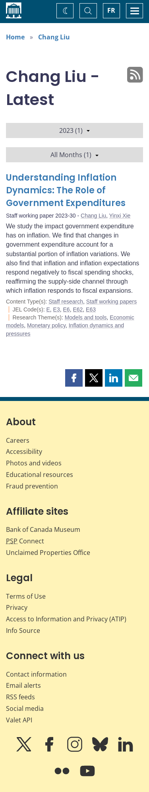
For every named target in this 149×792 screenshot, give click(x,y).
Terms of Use (26, 596)
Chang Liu (54, 37)
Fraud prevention (32, 486)
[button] (74, 378)
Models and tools (86, 317)
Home (15, 37)
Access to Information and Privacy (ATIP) (66, 619)
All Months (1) (74, 154)
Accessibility (24, 451)
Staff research (65, 301)
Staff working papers (111, 301)
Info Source (23, 630)
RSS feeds (20, 697)
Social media (25, 708)
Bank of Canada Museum (43, 529)
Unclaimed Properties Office (48, 552)
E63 (91, 309)
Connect (25, 541)
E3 (56, 309)
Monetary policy (46, 325)
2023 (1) (74, 130)
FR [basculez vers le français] (111, 10)
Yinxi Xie (119, 215)
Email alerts (23, 685)
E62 (78, 309)
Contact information (36, 674)
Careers (17, 440)
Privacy (16, 607)
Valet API (19, 720)
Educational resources (39, 474)
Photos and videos (34, 463)
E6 (66, 309)
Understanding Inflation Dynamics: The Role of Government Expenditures (66, 190)
